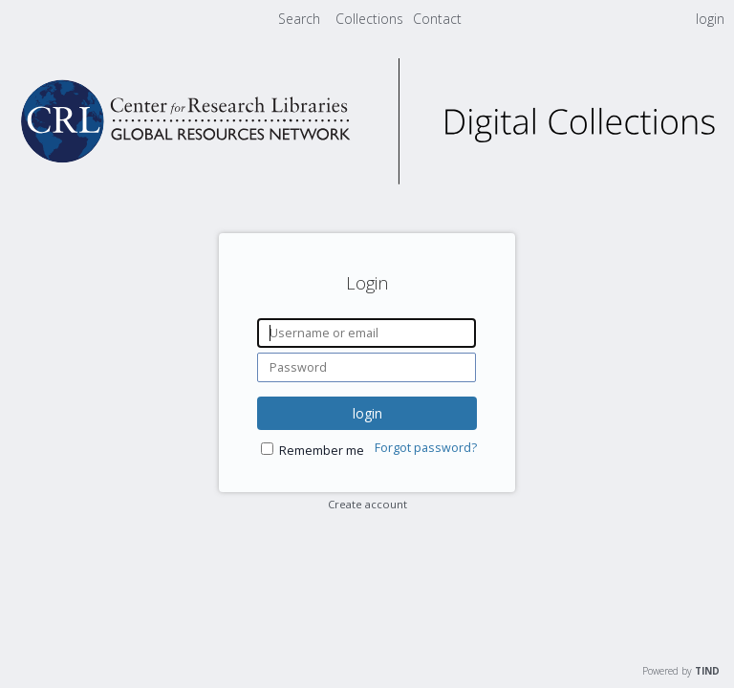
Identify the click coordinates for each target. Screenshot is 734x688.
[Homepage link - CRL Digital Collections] (367, 179)
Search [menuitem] (299, 19)
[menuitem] (371, 18)
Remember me (321, 450)
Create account (367, 504)
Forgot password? (426, 448)
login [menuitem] (710, 19)
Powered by (681, 670)
